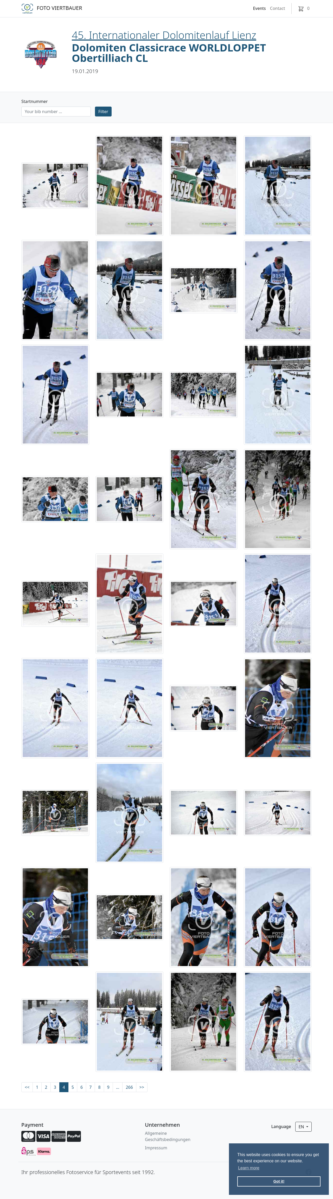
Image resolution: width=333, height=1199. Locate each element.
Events (259, 8)
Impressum (156, 1148)
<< (27, 1087)
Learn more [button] (248, 1168)
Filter (103, 111)
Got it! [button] (278, 1181)
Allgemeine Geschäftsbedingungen (167, 1136)
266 (129, 1087)
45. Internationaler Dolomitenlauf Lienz (164, 35)
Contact (277, 8)
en (302, 1127)
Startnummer (34, 101)
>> (141, 1087)
